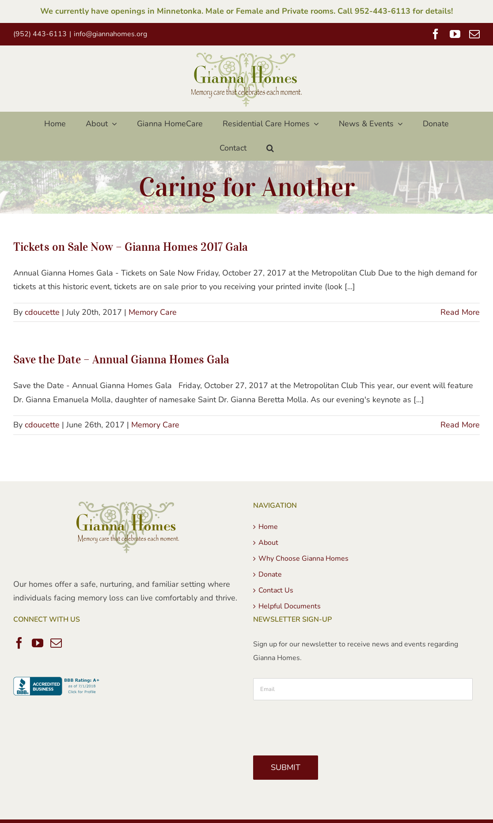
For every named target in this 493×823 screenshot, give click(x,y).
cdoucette (42, 312)
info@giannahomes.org (110, 34)
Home (268, 526)
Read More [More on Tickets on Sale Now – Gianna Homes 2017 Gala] (460, 312)
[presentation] (320, 724)
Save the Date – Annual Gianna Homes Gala (121, 359)
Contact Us (275, 590)
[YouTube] (37, 643)
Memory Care (153, 312)
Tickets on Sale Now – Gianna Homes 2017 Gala (130, 246)
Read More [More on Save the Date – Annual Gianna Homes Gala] (460, 424)
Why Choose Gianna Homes (303, 558)
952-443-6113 (382, 11)
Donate (270, 574)
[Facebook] (19, 643)
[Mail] (56, 643)
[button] (270, 148)
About (268, 542)
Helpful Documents (289, 606)
